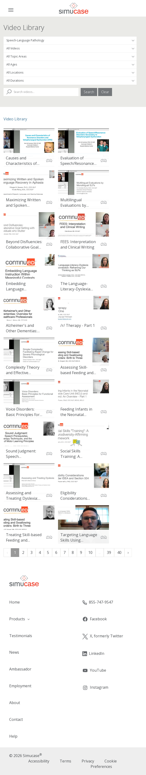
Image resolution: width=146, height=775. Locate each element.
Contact (16, 719)
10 (90, 552)
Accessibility (38, 761)
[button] (37, 619)
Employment (20, 685)
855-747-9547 (97, 602)
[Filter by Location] (70, 73)
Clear (105, 92)
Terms (65, 761)
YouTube (94, 671)
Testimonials (20, 635)
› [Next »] (128, 552)
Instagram (95, 688)
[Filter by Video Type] (70, 48)
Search (89, 92)
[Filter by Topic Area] (70, 57)
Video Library (15, 119)
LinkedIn (93, 653)
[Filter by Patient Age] (70, 65)
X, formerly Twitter (102, 636)
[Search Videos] (41, 92)
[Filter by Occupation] (70, 40)
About (14, 702)
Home (14, 602)
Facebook (94, 619)
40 (119, 552)
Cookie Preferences (104, 763)
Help (13, 736)
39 (109, 552)
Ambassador (20, 669)
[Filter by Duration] (70, 81)
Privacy (88, 761)
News (14, 652)
